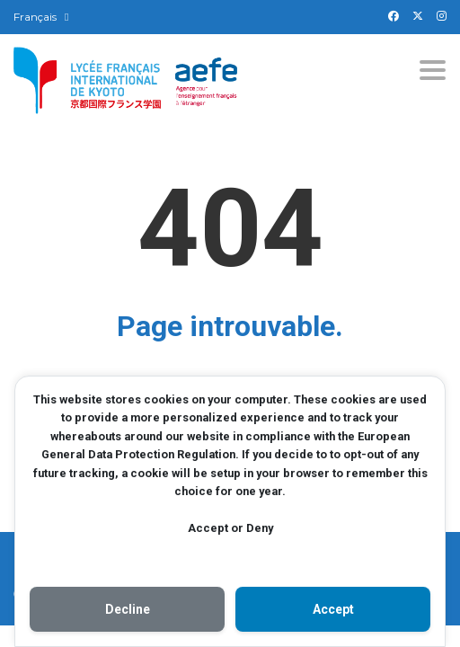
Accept (333, 609)
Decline (127, 609)
